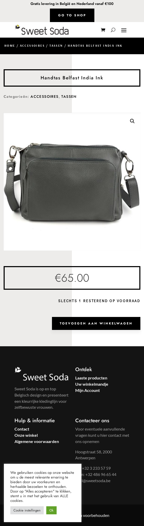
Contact (21, 428)
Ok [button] (51, 510)
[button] (132, 121)
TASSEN (56, 45)
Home (9, 45)
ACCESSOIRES (32, 45)
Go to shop (72, 15)
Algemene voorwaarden (36, 441)
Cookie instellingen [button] (27, 510)
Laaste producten (91, 377)
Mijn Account (87, 390)
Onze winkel (26, 435)
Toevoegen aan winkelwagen (96, 323)
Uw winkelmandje (91, 384)
